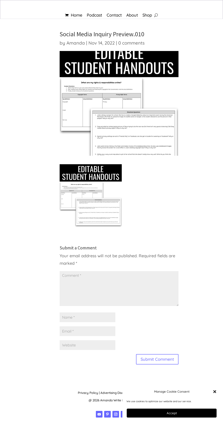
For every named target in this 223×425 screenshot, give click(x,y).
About (132, 16)
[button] (215, 392)
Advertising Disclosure (116, 393)
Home (76, 16)
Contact (114, 16)
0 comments (131, 43)
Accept (172, 413)
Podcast (94, 16)
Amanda (75, 43)
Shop (147, 16)
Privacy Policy (88, 393)
